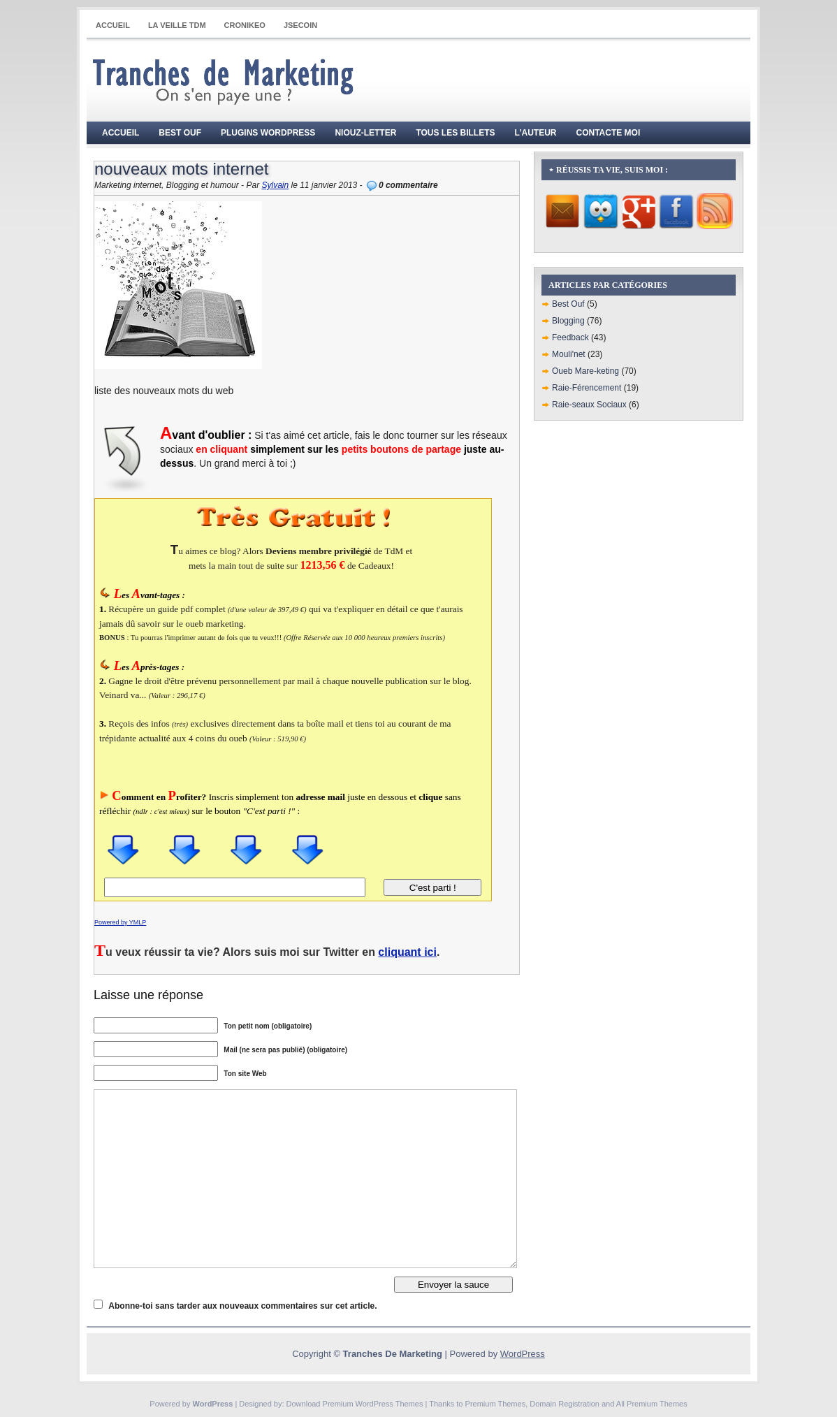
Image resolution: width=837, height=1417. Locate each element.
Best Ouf (180, 133)
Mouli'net (568, 354)
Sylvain (275, 185)
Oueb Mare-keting (585, 371)
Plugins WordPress (268, 133)
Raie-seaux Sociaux (589, 404)
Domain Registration (564, 1404)
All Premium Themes (651, 1404)
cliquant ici (407, 952)
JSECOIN (300, 25)
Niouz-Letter (365, 133)
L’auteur (536, 133)
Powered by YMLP (120, 922)
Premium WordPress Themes (373, 1404)
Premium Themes (495, 1404)
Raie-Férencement (586, 388)
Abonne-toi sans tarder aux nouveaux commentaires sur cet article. (242, 1306)
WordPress (522, 1354)
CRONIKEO (244, 25)
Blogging (568, 321)
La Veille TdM (177, 25)
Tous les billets (455, 133)
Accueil (113, 25)
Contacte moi (608, 133)
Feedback (570, 337)
